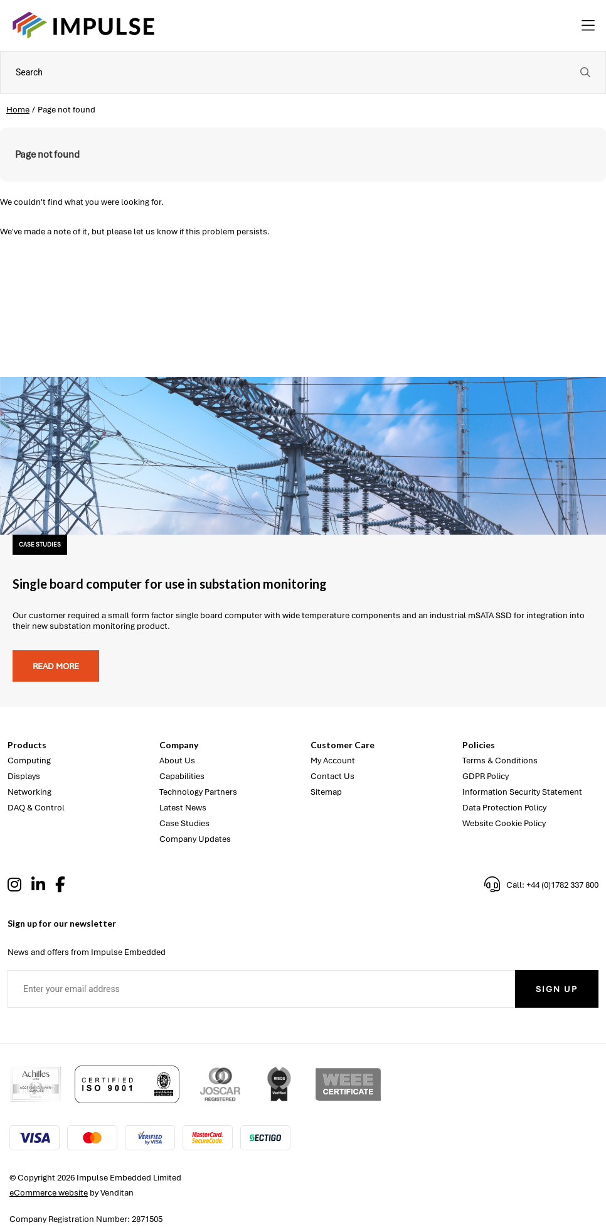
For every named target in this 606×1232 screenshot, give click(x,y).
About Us (177, 760)
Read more (56, 666)
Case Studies (184, 823)
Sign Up (557, 989)
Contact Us (332, 776)
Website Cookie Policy (504, 823)
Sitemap (326, 792)
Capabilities (182, 776)
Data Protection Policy (504, 807)
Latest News (182, 807)
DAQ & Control (36, 807)
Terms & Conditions (500, 760)
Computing (29, 760)
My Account (333, 760)
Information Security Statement (522, 792)
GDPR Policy (485, 776)
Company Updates (195, 839)
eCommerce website (48, 1192)
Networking (29, 792)
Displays (24, 776)
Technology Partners (198, 792)
